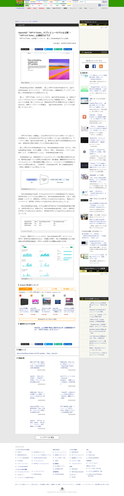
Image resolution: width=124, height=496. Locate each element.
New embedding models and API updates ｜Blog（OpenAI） (37, 353)
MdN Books (75, 469)
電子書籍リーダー (68, 289)
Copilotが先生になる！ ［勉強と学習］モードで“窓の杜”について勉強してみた (97, 105)
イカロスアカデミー (77, 463)
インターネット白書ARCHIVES (25, 477)
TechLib (74, 477)
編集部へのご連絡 (55, 484)
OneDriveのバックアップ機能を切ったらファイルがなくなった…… (98, 343)
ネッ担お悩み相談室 (22, 466)
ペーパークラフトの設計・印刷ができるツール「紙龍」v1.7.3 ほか (98, 256)
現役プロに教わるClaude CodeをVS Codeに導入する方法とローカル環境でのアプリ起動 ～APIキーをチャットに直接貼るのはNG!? (98, 223)
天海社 (90, 452)
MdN (71, 466)
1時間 (83, 24)
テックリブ (72, 474)
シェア (40, 49)
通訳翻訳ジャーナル (77, 458)
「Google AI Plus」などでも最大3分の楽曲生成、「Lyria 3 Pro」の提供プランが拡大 (98, 89)
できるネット (20, 474)
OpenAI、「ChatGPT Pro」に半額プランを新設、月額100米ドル (97, 151)
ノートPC (25, 289)
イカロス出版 (73, 449)
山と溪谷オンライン (60, 466)
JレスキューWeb (76, 460)
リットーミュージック (60, 452)
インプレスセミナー (39, 460)
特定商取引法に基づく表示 (102, 484)
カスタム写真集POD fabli (95, 471)
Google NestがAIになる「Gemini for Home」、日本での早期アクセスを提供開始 (98, 243)
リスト (31, 49)
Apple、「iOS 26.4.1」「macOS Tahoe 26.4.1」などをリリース (97, 193)
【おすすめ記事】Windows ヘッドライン (95, 299)
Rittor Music (56, 449)
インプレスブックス (39, 471)
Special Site (88, 52)
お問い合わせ (34, 484)
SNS (80, 8)
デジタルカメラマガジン (23, 472)
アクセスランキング (90, 22)
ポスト (26, 49)
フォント (91, 8)
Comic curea (91, 455)
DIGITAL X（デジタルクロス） (42, 463)
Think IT (19, 452)
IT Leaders (20, 460)
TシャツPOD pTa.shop (94, 468)
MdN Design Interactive (78, 472)
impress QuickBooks (93, 458)
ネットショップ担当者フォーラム (42, 455)
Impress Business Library (40, 458)
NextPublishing (37, 474)
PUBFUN (88, 460)
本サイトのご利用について (22, 484)
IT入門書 (54, 289)
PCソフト (40, 289)
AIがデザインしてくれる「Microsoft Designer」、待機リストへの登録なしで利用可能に (67, 380)
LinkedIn (69, 49)
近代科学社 (56, 472)
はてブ (49, 49)
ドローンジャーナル (22, 463)
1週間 (97, 24)
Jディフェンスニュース (78, 455)
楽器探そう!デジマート (61, 455)
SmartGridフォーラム (39, 452)
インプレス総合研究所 (23, 458)
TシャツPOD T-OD (60, 458)
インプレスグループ (88, 484)
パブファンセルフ (93, 463)
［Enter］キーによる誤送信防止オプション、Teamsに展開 (98, 305)
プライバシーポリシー (68, 484)
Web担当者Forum (21, 455)
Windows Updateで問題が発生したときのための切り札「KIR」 (97, 331)
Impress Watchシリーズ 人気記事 (94, 268)
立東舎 (56, 460)
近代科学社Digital (59, 474)
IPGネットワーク (90, 466)
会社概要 (78, 484)
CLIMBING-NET (59, 469)
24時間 (90, 24)
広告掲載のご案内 (44, 484)
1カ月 (104, 24)
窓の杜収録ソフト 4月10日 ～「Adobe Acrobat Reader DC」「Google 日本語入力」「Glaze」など (94, 235)
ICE (87, 449)
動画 (85, 8)
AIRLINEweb (75, 452)
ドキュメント (73, 8)
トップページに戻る (47, 437)
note (59, 49)
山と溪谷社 (56, 463)
